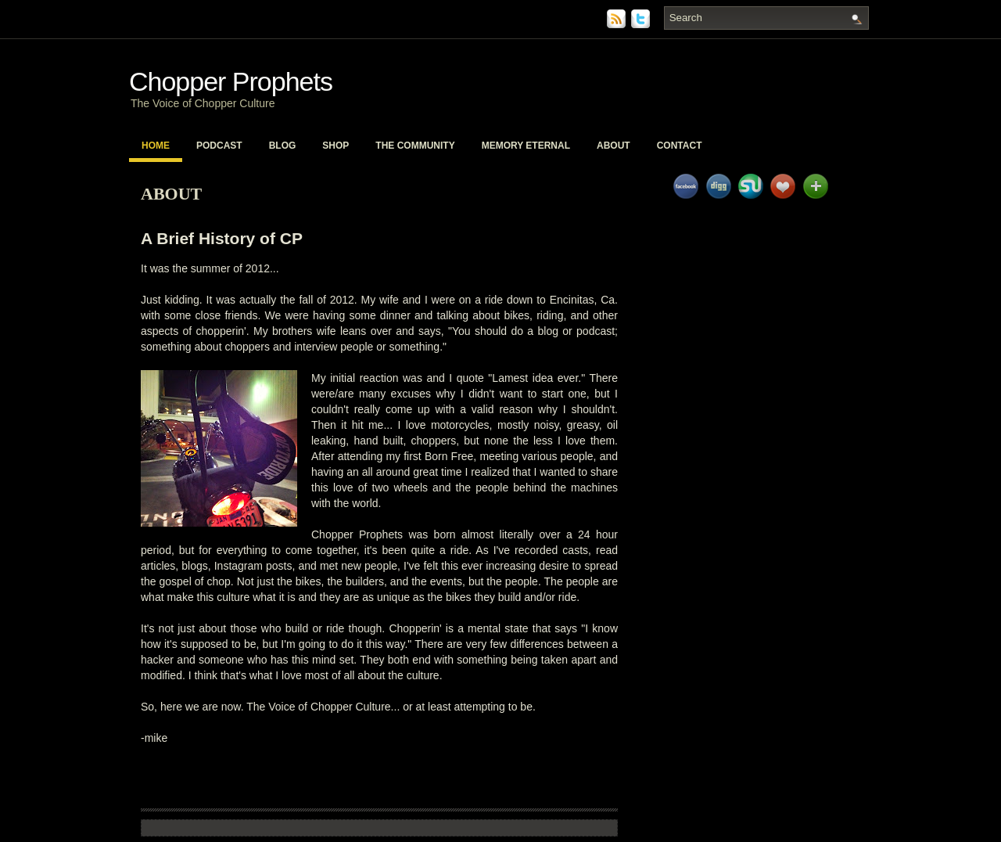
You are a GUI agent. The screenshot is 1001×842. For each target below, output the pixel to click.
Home (156, 145)
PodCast (219, 145)
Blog (282, 145)
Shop (335, 145)
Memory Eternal (526, 145)
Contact (679, 145)
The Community (414, 145)
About (613, 145)
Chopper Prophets (230, 81)
